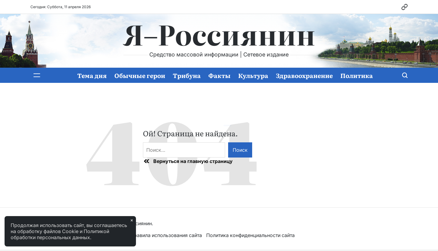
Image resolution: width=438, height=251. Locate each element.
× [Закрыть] (131, 220)
